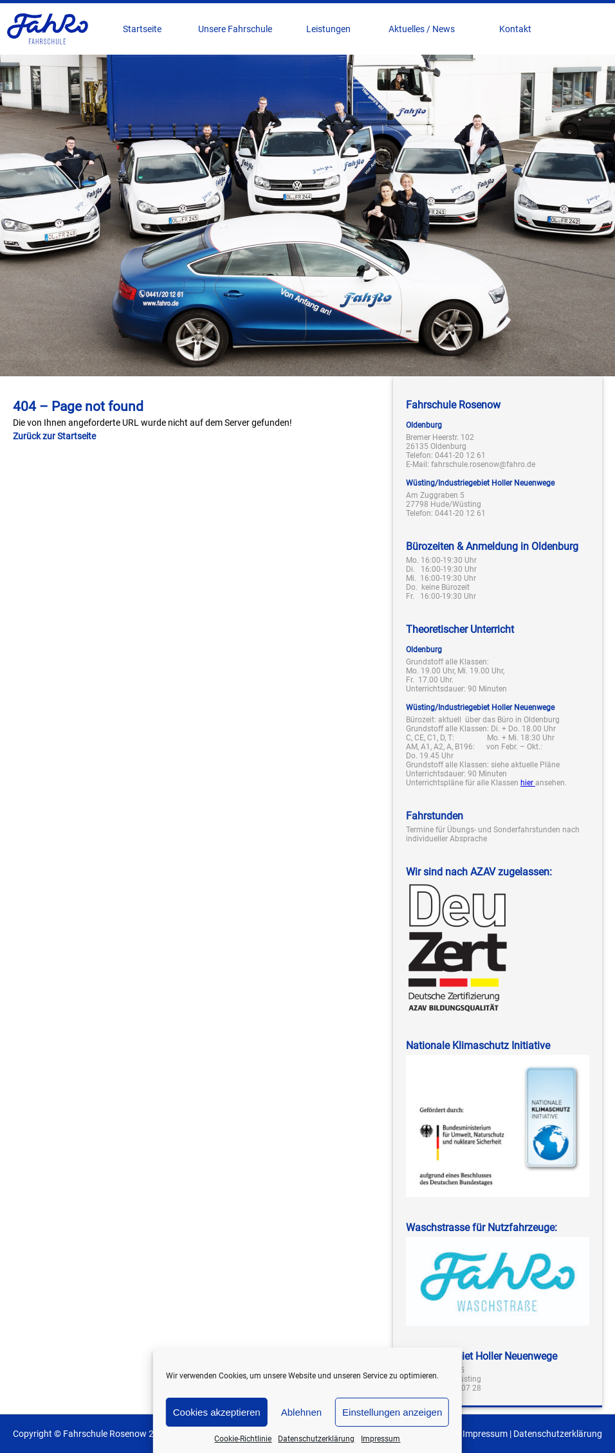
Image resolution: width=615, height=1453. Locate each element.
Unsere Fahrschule (235, 29)
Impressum (380, 1438)
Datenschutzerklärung (316, 1438)
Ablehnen (301, 1412)
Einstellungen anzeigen (392, 1412)
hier (527, 782)
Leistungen (328, 29)
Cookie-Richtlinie (242, 1438)
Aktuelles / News (422, 29)
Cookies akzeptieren (217, 1412)
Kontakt (515, 29)
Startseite (142, 29)
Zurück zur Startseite (54, 436)
